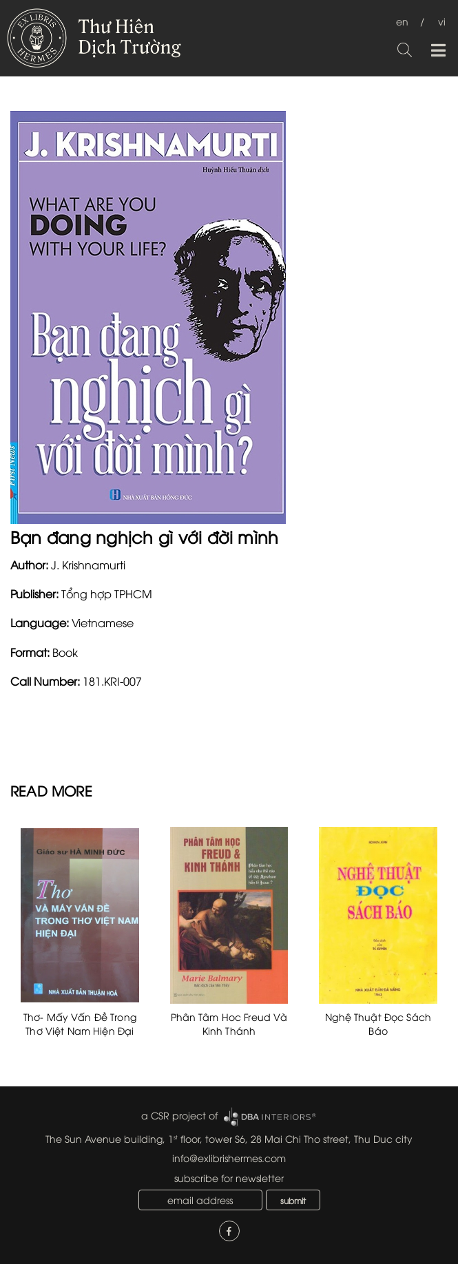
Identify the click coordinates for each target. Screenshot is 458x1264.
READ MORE (51, 790)
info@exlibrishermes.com (229, 1157)
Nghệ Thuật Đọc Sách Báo (378, 1023)
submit (293, 1200)
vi (442, 21)
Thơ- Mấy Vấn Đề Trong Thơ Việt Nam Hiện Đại (79, 1023)
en (402, 21)
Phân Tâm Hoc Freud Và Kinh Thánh (229, 1023)
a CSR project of (179, 1114)
